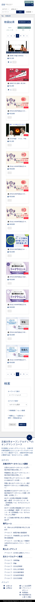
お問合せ (8, 588)
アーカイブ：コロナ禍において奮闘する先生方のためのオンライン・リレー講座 (17, 543)
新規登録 (29, 2)
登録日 (12, 27)
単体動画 (12, 410)
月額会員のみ (17, 418)
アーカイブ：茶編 (10, 563)
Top (2, 16)
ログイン (29, 5)
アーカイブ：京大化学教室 (13, 566)
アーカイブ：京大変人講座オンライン (17, 553)
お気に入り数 (11, 30)
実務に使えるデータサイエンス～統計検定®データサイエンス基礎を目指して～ (17, 485)
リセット (12, 424)
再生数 (25, 27)
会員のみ (20, 416)
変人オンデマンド (10, 549)
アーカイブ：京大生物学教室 (14, 572)
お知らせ (14, 9)
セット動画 (21, 410)
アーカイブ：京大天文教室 (13, 578)
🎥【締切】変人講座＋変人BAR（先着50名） (21, 83)
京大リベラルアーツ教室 (12, 557)
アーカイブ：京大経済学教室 (14, 575)
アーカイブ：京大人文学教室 (14, 569)
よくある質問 (25, 586)
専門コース (7, 524)
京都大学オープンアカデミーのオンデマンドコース (17, 443)
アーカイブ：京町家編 (11, 560)
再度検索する (24, 22)
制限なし (12, 416)
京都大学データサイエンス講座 (15, 464)
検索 (20, 12)
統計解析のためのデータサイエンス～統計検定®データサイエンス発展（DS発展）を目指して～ (17, 493)
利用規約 (24, 592)
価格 (26, 30)
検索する (22, 424)
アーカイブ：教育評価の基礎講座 (15, 532)
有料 (9, 418)
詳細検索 (29, 12)
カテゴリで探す (13, 401)
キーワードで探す (14, 391)
